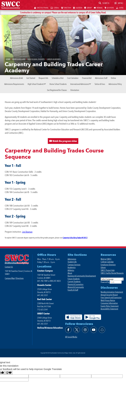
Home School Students (58, 84)
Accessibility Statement (109, 309)
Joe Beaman (27, 231)
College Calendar (107, 261)
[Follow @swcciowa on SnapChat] (102, 330)
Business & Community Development (82, 276)
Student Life (72, 261)
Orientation (74, 90)
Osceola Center (44, 285)
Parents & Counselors (75, 284)
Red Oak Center (44, 299)
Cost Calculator (72, 78)
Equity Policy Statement (110, 306)
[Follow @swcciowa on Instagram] (85, 330)
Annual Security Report (109, 294)
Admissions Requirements (14, 84)
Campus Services (74, 264)
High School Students (36, 84)
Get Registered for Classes (57, 90)
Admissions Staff (101, 78)
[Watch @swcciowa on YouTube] (93, 330)
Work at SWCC (106, 259)
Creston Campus (45, 270)
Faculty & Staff (73, 290)
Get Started (30, 78)
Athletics (71, 270)
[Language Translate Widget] (112, 279)
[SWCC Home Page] (10, 4)
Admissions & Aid (16, 78)
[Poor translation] (9, 373)
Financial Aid (86, 78)
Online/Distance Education (50, 327)
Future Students (74, 278)
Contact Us (9, 267)
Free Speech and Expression (111, 297)
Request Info (43, 78)
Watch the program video (63, 141)
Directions (20, 278)
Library (103, 267)
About (70, 273)
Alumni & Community (76, 287)
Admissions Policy (115, 84)
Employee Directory (108, 264)
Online (113, 78)
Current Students (74, 281)
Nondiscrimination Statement (112, 292)
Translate (115, 282)
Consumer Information (109, 303)
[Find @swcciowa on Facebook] (68, 330)
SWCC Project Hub (107, 270)
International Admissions (79, 84)
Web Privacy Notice (108, 300)
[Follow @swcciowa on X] (77, 330)
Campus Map (10, 278)
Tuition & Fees (100, 84)
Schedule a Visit (58, 78)
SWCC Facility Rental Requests (112, 273)
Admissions (72, 259)
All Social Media (71, 337)
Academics (72, 267)
